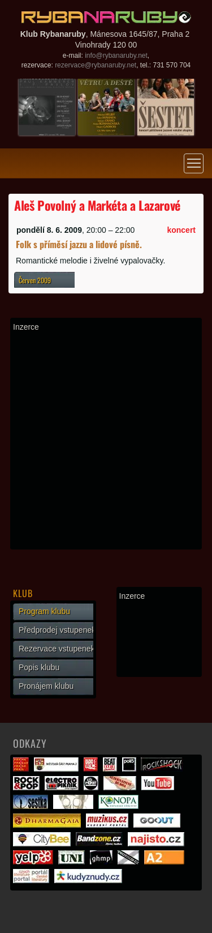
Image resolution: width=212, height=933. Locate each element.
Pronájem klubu (46, 686)
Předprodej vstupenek (57, 629)
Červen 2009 (35, 280)
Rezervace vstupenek (57, 648)
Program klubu (44, 611)
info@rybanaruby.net (116, 55)
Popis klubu (39, 667)
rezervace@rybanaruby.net (95, 65)
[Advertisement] (106, 440)
